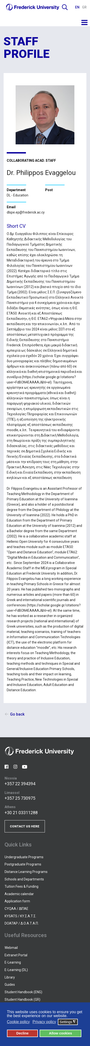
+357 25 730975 (20, 798)
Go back (17, 714)
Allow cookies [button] (60, 1033)
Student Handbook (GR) (22, 999)
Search (65, 7)
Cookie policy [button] (18, 1022)
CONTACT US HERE (24, 826)
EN (77, 7)
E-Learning (13, 962)
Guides (10, 984)
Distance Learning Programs (26, 872)
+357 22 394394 (20, 783)
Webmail (11, 948)
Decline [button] (22, 1033)
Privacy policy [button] (44, 1022)
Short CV (16, 226)
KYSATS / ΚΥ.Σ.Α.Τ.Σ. (20, 916)
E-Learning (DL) (16, 970)
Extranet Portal (16, 955)
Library (10, 977)
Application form (17, 901)
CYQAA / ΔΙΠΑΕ (16, 909)
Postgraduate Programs (23, 864)
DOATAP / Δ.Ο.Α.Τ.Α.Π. (22, 923)
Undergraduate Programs (24, 857)
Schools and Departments (24, 879)
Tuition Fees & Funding (21, 886)
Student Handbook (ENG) (23, 992)
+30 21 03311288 (21, 812)
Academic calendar (19, 894)
